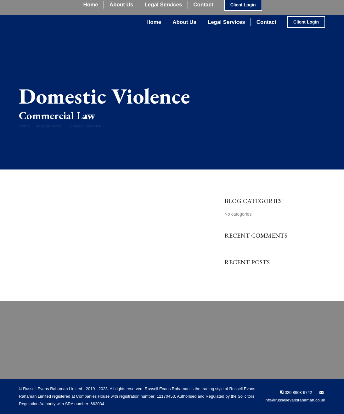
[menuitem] (153, 22)
